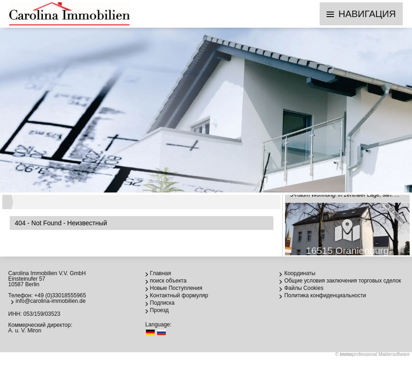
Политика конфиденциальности (325, 295)
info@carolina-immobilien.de (51, 301)
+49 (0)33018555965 (60, 295)
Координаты (299, 273)
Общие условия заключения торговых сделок (342, 280)
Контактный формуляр (179, 295)
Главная (160, 273)
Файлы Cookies (303, 288)
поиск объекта (168, 280)
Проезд (159, 310)
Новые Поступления (176, 288)
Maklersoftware (394, 354)
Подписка (162, 303)
